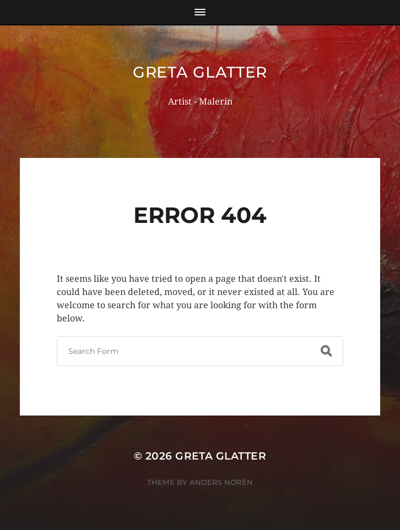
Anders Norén (221, 482)
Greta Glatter (200, 72)
